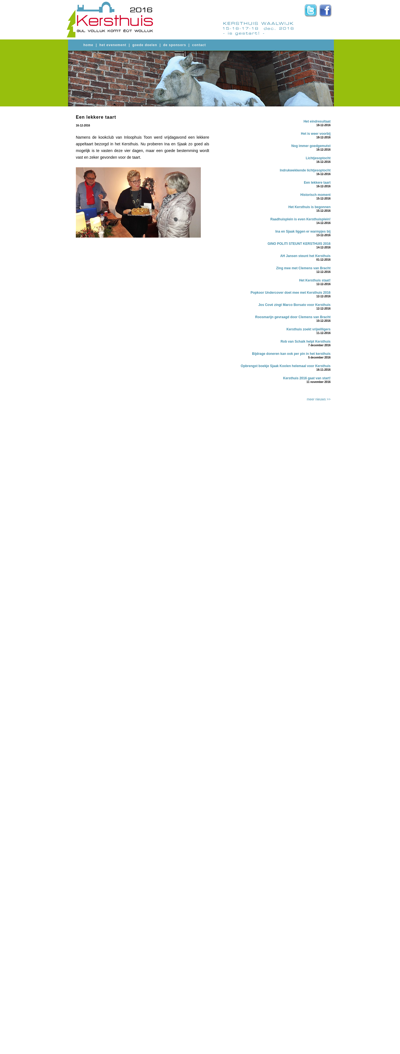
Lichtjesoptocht (318, 158)
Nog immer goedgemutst (311, 146)
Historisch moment (315, 195)
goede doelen (144, 45)
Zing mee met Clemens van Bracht (303, 268)
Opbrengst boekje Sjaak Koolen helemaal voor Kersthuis (286, 366)
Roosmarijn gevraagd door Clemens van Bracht (293, 317)
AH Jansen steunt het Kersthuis (305, 256)
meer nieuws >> (319, 399)
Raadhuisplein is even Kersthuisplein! (300, 219)
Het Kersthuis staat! (315, 280)
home (88, 45)
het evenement (112, 45)
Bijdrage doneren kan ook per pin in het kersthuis (291, 354)
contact (199, 45)
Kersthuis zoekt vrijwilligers (308, 329)
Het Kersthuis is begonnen (309, 207)
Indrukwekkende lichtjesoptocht (305, 170)
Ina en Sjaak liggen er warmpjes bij (303, 231)
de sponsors (174, 45)
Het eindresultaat (317, 121)
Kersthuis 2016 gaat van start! (307, 378)
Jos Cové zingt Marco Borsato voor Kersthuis (294, 305)
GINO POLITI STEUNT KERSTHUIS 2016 (299, 244)
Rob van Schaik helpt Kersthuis (306, 341)
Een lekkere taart (317, 183)
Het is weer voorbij (316, 134)
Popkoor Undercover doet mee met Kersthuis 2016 (291, 293)
